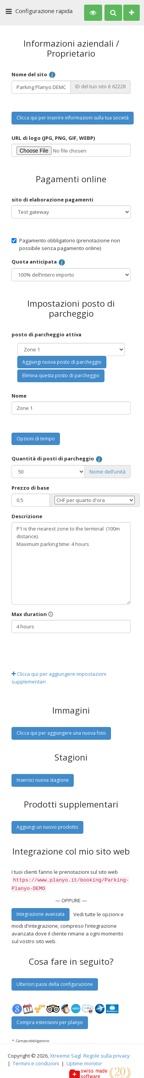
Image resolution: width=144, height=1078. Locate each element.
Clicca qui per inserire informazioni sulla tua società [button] (73, 117)
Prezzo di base (30, 487)
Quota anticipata (39, 262)
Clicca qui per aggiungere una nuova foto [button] (61, 733)
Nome (19, 395)
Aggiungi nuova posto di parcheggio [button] (61, 362)
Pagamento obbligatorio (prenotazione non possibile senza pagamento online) (66, 244)
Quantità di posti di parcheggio (57, 459)
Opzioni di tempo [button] (36, 438)
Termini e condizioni (36, 1061)
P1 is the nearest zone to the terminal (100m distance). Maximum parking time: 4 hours (71, 563)
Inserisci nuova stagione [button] (43, 780)
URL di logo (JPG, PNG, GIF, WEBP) (53, 137)
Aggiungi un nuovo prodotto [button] (47, 827)
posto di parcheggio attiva (46, 334)
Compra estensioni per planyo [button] (50, 1021)
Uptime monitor (84, 1061)
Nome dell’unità (107, 471)
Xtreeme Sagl (65, 1054)
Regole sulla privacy (106, 1054)
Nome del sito (34, 75)
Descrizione (27, 516)
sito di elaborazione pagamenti (52, 199)
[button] (93, 13)
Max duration (32, 614)
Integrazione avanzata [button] (41, 912)
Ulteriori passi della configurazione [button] (55, 982)
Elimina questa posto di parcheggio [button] (60, 375)
